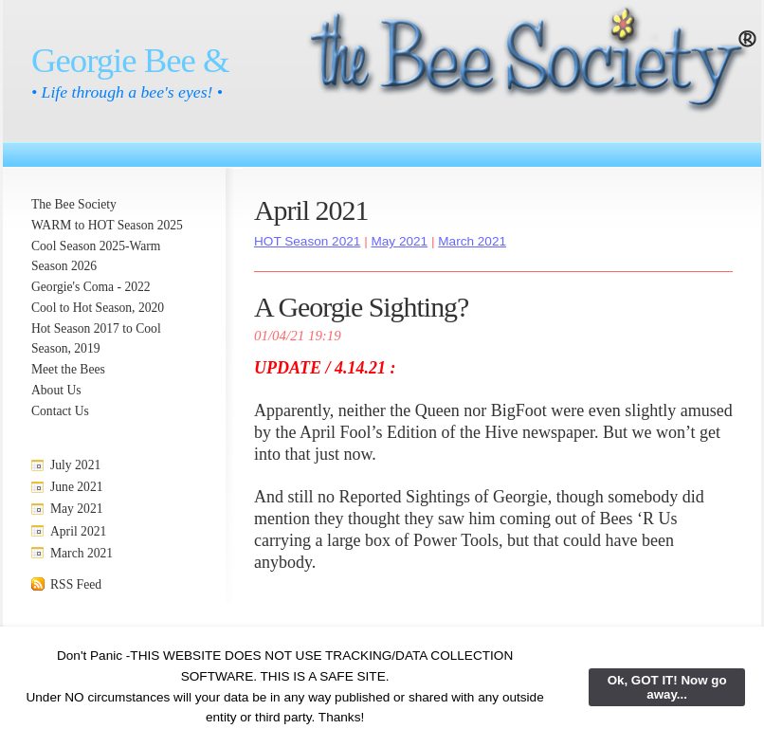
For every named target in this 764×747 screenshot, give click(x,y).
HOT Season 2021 (307, 241)
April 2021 (78, 531)
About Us (56, 390)
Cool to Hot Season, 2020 (97, 308)
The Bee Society (74, 204)
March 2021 (81, 553)
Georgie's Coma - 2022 (91, 287)
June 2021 (76, 487)
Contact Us (60, 411)
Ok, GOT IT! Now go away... (667, 687)
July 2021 (75, 465)
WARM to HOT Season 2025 (107, 225)
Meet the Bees (68, 369)
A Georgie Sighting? (361, 306)
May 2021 (76, 508)
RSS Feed (75, 584)
